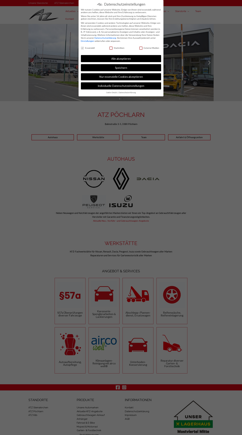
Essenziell (88, 48)
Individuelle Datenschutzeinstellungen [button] (121, 85)
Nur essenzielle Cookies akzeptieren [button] (121, 76)
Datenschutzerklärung (105, 38)
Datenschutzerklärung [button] (127, 92)
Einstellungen (87, 41)
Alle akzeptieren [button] (121, 58)
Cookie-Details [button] (111, 92)
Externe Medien (149, 48)
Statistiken (116, 48)
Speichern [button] (121, 67)
